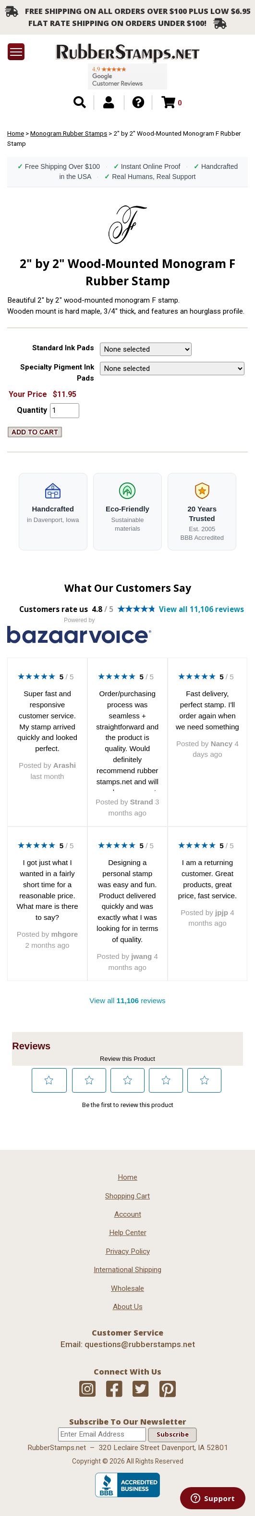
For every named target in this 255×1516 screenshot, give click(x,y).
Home (15, 133)
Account (127, 1214)
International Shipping (127, 1269)
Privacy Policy (128, 1251)
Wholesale (127, 1288)
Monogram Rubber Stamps (68, 133)
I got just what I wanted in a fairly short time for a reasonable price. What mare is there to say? (47, 889)
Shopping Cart (127, 1196)
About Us (128, 1306)
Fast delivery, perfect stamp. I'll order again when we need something (207, 709)
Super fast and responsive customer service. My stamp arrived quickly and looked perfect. (47, 720)
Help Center (127, 1232)
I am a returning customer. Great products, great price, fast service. (207, 878)
